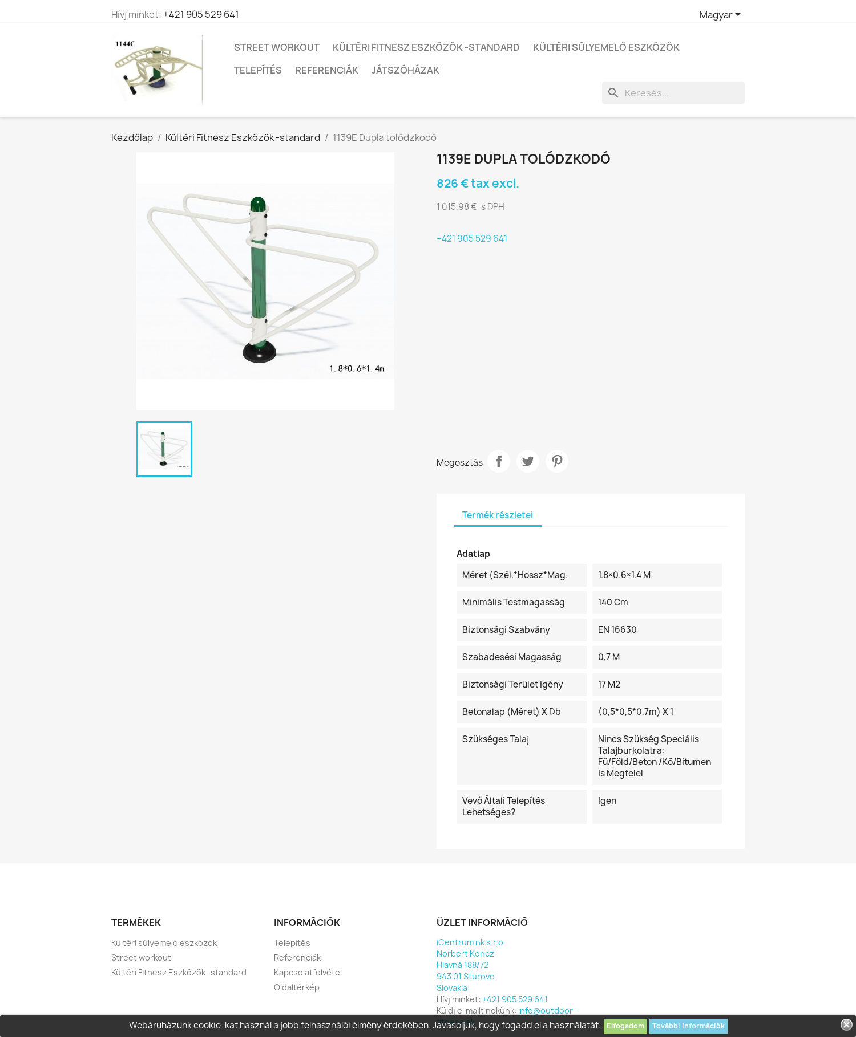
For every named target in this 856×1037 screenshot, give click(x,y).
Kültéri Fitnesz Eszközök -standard (426, 47)
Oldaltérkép (297, 987)
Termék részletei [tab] (497, 515)
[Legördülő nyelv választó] (722, 15)
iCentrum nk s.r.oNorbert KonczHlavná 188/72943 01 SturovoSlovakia (470, 965)
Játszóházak (405, 70)
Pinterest (557, 461)
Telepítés (258, 70)
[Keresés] (673, 93)
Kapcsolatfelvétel (308, 972)
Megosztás (498, 461)
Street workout (277, 47)
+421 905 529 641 (201, 14)
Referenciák (326, 70)
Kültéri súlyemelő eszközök (606, 47)
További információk (688, 1026)
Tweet (527, 461)
